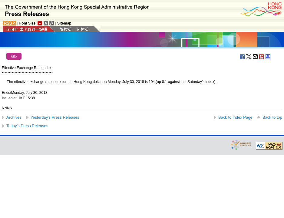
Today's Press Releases (27, 126)
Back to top (272, 117)
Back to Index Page (235, 117)
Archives (13, 117)
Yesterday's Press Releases (55, 117)
